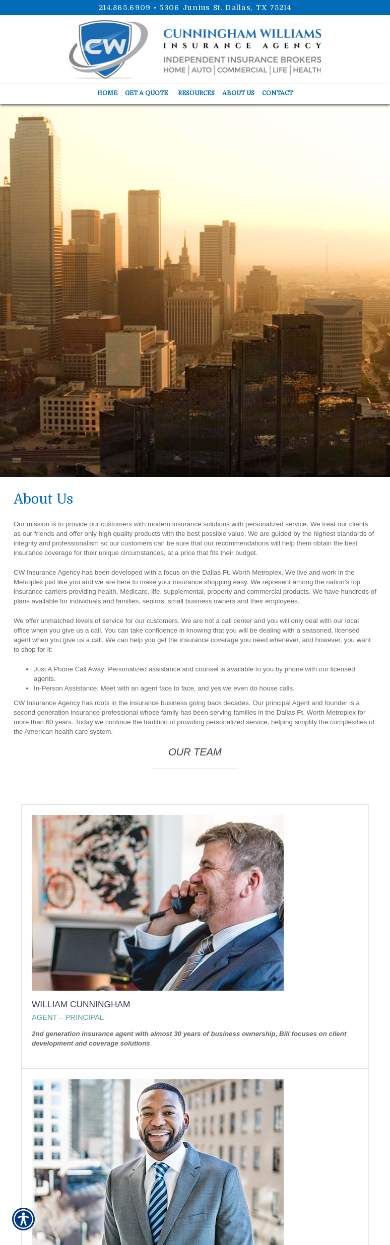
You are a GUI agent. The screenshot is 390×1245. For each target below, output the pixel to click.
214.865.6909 (125, 8)
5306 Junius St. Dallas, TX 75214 (225, 8)
